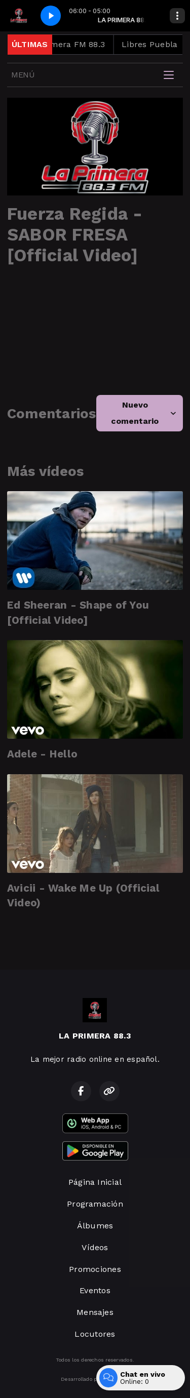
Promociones (95, 1269)
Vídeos (95, 1247)
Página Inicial (95, 1182)
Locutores (94, 1334)
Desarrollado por (95, 1379)
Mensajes (95, 1312)
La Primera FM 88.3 (70, 44)
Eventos (95, 1290)
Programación (95, 1204)
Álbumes (95, 1225)
